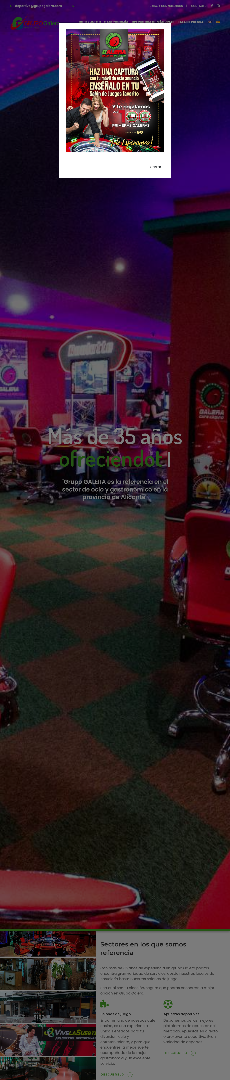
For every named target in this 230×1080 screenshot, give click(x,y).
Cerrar (155, 166)
